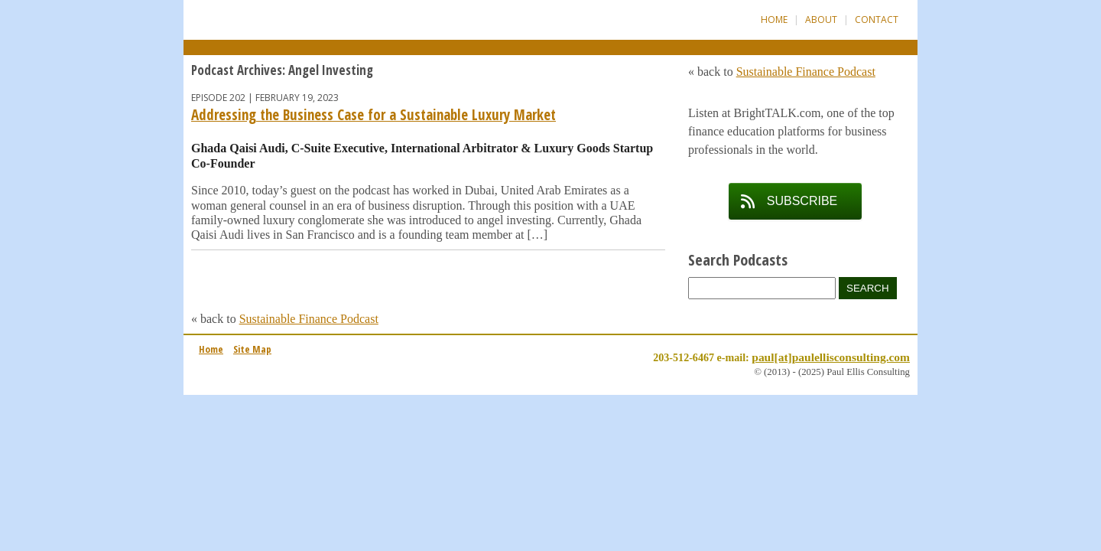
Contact (876, 19)
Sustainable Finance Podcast (308, 318)
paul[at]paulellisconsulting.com (831, 357)
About (821, 19)
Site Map (252, 349)
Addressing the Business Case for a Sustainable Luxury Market (373, 115)
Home (774, 19)
